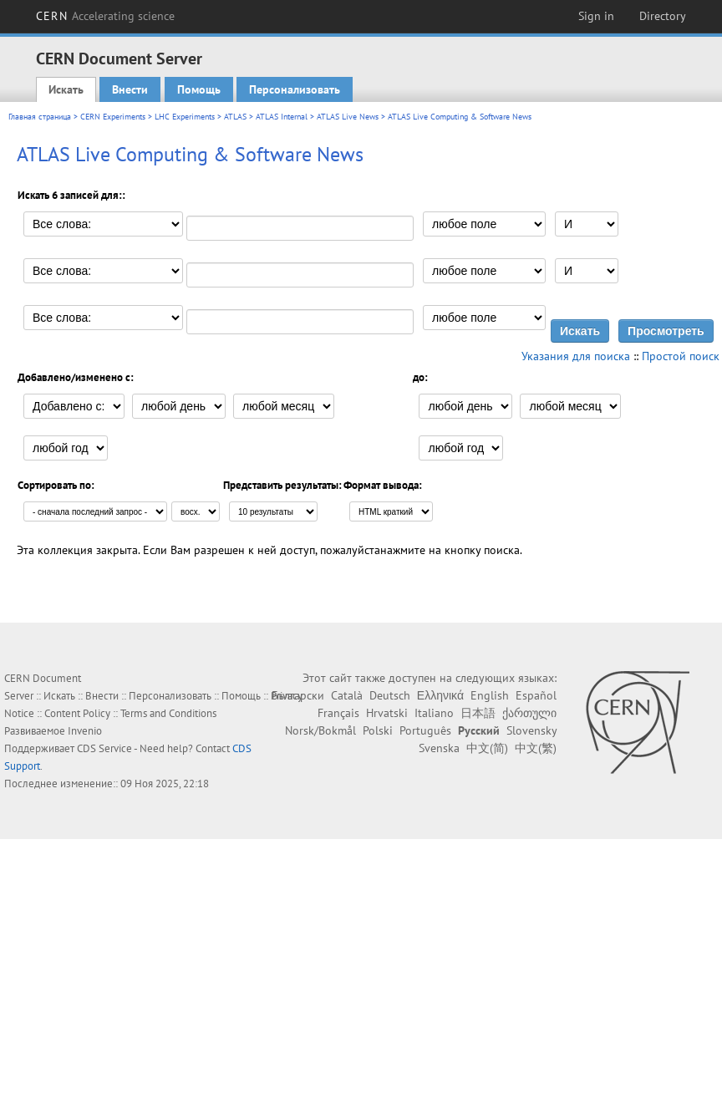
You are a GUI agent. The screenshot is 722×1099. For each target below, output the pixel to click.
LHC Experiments (185, 116)
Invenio (85, 731)
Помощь (199, 89)
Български (298, 695)
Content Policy (77, 713)
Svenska (439, 748)
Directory (662, 15)
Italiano (434, 712)
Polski (378, 730)
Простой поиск (680, 356)
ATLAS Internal (282, 116)
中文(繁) (536, 748)
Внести (130, 89)
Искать (66, 89)
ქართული (529, 712)
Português (425, 730)
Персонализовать (294, 89)
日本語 (478, 712)
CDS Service (104, 748)
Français (338, 712)
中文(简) (487, 748)
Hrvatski (387, 712)
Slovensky (531, 730)
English (489, 695)
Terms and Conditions (168, 713)
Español (536, 695)
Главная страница (39, 116)
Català (347, 695)
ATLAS (235, 116)
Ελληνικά (440, 695)
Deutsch (389, 695)
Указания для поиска (575, 356)
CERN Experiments (112, 116)
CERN (105, 15)
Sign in (596, 15)
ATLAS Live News (348, 116)
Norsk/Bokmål (320, 730)
